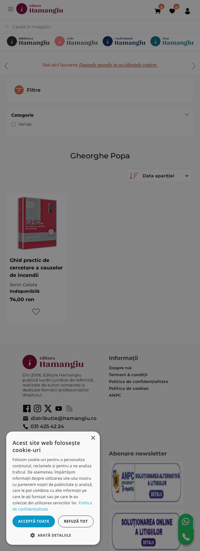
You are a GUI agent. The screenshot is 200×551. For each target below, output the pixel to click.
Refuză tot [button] (76, 521)
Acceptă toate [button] (33, 521)
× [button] (92, 438)
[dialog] (53, 488)
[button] (53, 535)
